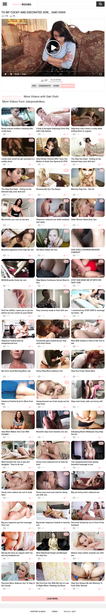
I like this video (42, 80)
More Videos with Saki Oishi (41, 96)
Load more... (53, 599)
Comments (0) (68, 86)
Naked (22, 4)
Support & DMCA (38, 611)
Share (56, 86)
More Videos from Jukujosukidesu (23, 101)
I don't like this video (46, 80)
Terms (55, 611)
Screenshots (45, 86)
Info (34, 86)
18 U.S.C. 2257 (70, 611)
